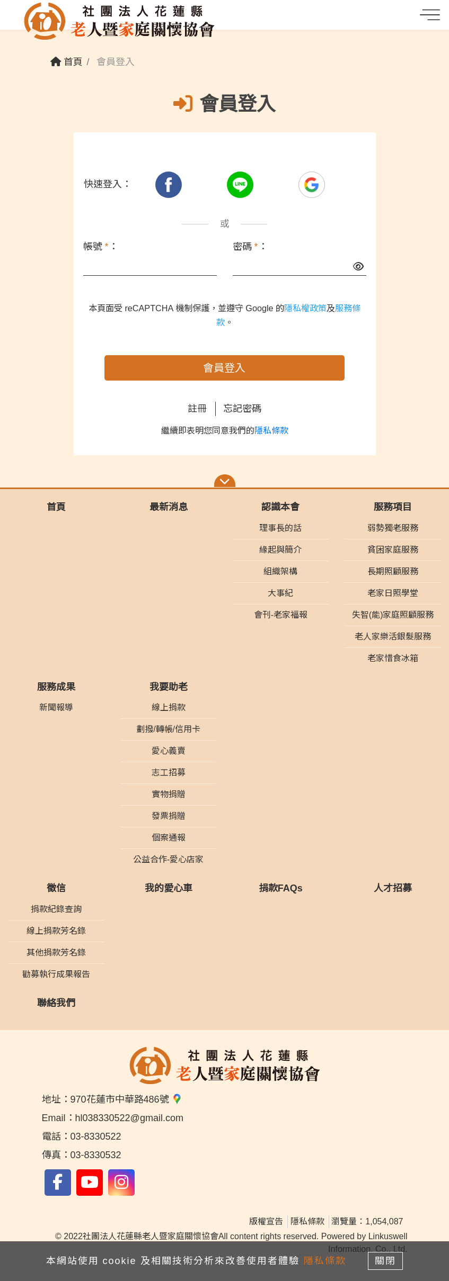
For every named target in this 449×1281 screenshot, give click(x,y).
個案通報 (169, 837)
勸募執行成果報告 (56, 974)
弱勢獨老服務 (392, 528)
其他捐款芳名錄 (56, 952)
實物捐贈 (169, 794)
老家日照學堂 (392, 593)
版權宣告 (266, 1221)
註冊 (197, 408)
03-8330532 (96, 1155)
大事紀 (280, 593)
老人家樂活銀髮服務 (393, 636)
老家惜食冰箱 (392, 658)
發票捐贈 (169, 815)
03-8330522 (96, 1136)
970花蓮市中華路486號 (126, 1099)
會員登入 (224, 368)
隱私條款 (271, 430)
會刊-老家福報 (280, 614)
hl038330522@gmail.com (129, 1118)
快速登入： (107, 184)
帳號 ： (100, 246)
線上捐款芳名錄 (56, 930)
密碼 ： (250, 246)
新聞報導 (56, 707)
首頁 (66, 62)
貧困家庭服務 (392, 549)
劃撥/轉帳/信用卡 (168, 729)
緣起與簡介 (280, 549)
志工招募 (169, 772)
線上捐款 (169, 707)
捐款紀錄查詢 (56, 909)
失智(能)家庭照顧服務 (393, 614)
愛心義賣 (169, 750)
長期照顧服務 (392, 571)
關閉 (386, 1261)
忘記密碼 (242, 408)
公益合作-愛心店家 (168, 859)
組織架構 (280, 571)
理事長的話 (280, 528)
